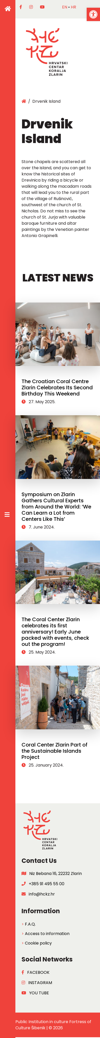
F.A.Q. (30, 924)
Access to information (47, 934)
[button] (93, 14)
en (64, 7)
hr (73, 7)
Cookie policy (38, 943)
